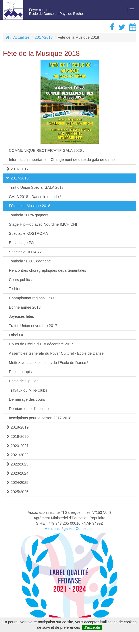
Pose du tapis (20, 372)
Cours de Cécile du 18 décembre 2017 (41, 344)
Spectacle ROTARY (25, 252)
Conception (85, 528)
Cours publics (20, 280)
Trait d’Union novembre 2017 (33, 326)
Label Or (16, 335)
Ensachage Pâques (25, 243)
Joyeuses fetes (21, 316)
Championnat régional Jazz (31, 298)
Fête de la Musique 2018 (29, 206)
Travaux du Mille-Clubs (28, 390)
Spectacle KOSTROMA (28, 233)
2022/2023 (17, 464)
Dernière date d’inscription (31, 409)
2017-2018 (44, 37)
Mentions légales (58, 528)
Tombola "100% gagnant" (30, 261)
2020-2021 (17, 446)
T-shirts (15, 289)
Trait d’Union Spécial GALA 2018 (36, 187)
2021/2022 (17, 455)
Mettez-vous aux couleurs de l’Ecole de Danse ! (48, 362)
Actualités (21, 37)
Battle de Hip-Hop (24, 381)
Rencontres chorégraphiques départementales (47, 270)
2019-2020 (17, 436)
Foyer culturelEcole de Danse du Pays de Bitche (56, 12)
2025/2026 (17, 492)
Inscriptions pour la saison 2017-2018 (40, 418)
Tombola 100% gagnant (28, 215)
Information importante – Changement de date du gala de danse (62, 159)
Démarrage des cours (27, 399)
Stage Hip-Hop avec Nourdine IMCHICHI (43, 224)
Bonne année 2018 (25, 307)
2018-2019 (17, 427)
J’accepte (92, 627)
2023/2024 (17, 473)
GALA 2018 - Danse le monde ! (35, 197)
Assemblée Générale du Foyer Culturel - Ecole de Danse (56, 353)
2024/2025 (17, 482)
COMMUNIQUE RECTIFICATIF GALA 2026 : (46, 150)
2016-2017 (17, 169)
